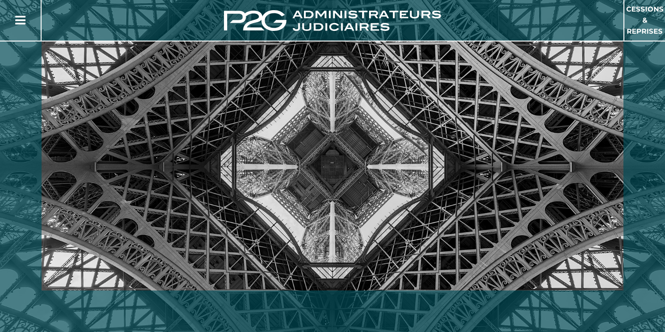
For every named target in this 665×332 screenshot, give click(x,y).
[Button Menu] (20, 20)
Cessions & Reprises (645, 20)
